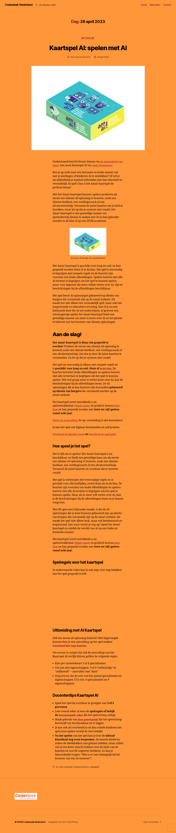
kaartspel (69, 771)
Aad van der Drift (82, 57)
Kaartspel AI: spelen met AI (88, 47)
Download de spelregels (105, 438)
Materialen (155, 5)
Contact (167, 5)
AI (57, 771)
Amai (61, 771)
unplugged (95, 771)
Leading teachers (82, 771)
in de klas (106, 369)
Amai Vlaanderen (108, 165)
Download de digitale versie (69, 438)
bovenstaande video (72, 719)
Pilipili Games (82, 406)
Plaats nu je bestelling (66, 420)
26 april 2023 (103, 57)
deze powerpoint (88, 723)
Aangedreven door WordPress (64, 826)
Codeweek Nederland (19, 4)
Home (144, 5)
